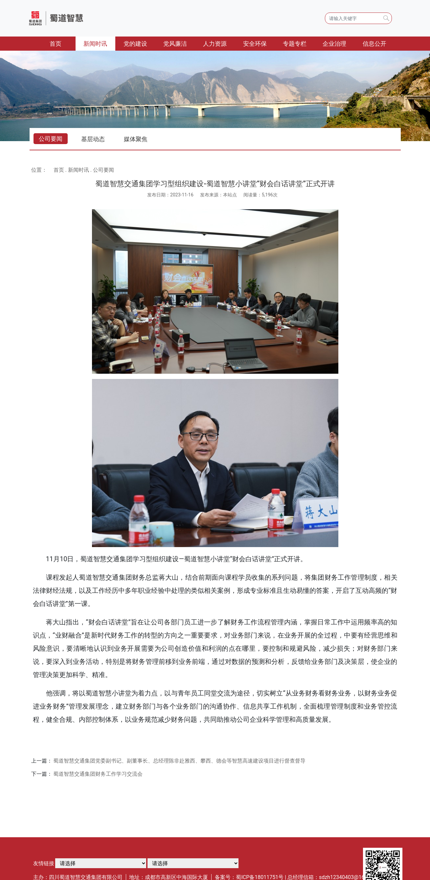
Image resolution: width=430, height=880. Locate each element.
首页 (63, 43)
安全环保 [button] (255, 43)
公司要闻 (50, 138)
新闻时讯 (78, 170)
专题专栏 (294, 43)
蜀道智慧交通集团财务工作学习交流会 (98, 774)
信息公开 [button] (374, 43)
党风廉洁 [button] (175, 43)
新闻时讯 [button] (95, 43)
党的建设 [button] (135, 43)
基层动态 (93, 139)
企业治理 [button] (334, 43)
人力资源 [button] (215, 43)
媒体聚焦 (135, 139)
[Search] (358, 18)
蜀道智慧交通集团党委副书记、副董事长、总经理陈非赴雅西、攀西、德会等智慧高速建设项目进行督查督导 (179, 761)
